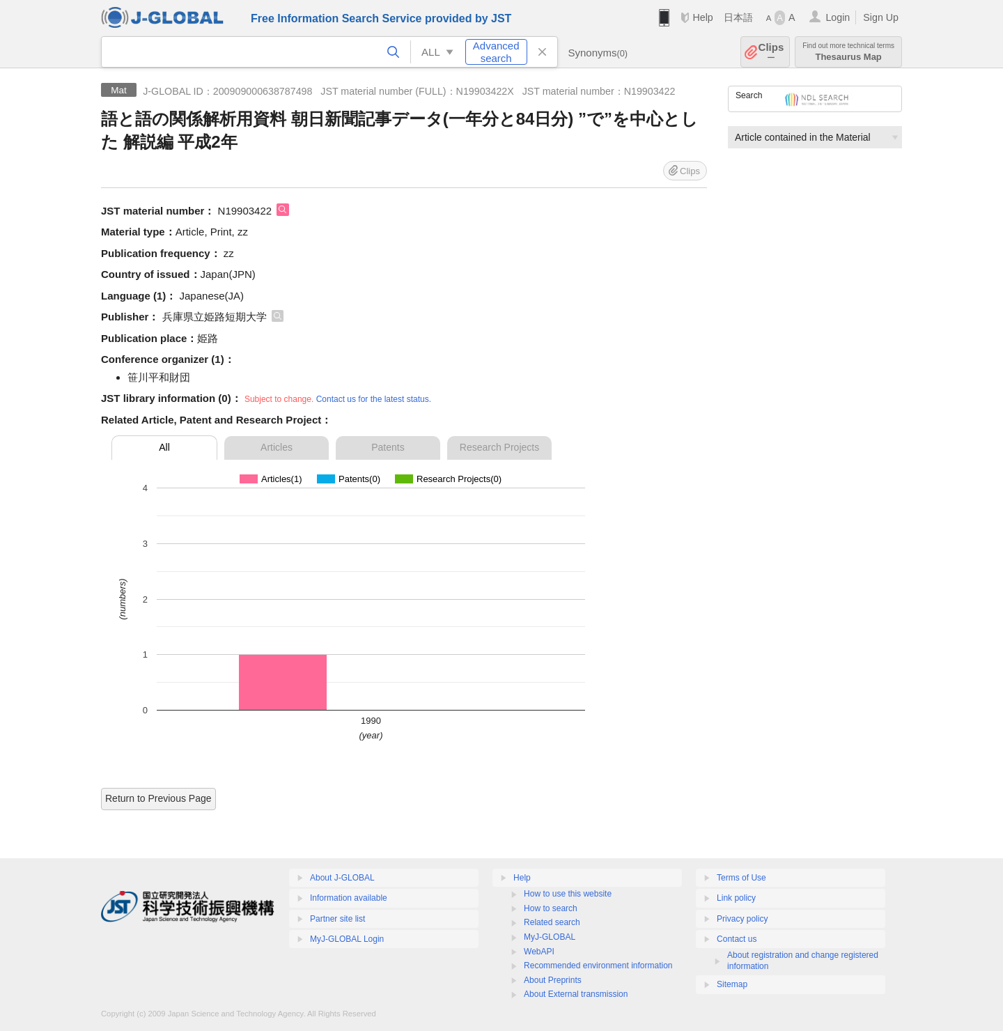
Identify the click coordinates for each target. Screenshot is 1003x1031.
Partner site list (337, 919)
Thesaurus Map (848, 52)
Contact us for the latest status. (373, 399)
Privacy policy (742, 919)
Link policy (736, 898)
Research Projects (499, 447)
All (164, 447)
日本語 (738, 17)
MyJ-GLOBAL (549, 937)
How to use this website (568, 894)
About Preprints (553, 980)
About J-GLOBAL (342, 878)
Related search (552, 922)
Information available (348, 898)
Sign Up (881, 17)
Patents (387, 447)
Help (702, 17)
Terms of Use (741, 878)
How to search (550, 908)
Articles (277, 447)
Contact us (736, 939)
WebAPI (539, 951)
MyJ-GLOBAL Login (347, 939)
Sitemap (732, 984)
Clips (771, 52)
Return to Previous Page (158, 798)
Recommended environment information (598, 965)
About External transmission (576, 994)
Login (837, 17)
